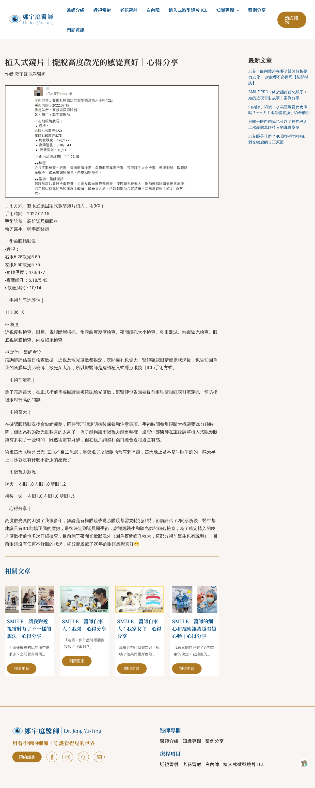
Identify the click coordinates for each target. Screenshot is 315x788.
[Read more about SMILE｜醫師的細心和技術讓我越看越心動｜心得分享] (194, 599)
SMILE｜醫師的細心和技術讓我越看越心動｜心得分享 (194, 629)
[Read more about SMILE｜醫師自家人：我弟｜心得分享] (84, 599)
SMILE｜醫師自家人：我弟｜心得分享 (84, 625)
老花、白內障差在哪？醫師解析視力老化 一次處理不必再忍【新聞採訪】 (278, 77)
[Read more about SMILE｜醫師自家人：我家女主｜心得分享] (139, 599)
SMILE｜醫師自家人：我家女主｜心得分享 (139, 629)
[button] (236, 10)
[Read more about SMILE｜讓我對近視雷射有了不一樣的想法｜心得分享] (29, 599)
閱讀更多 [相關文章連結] (22, 668)
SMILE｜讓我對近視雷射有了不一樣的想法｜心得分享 (29, 629)
